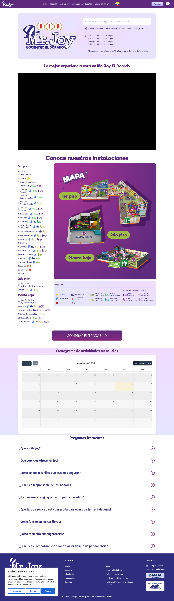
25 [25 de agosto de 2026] (58, 410)
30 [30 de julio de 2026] (95, 375)
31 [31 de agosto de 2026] (39, 419)
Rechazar (33, 591)
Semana (142, 364)
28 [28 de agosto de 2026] (113, 410)
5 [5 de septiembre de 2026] (132, 419)
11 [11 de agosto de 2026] (58, 393)
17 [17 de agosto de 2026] (39, 402)
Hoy (35, 364)
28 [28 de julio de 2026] (58, 375)
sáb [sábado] (124, 370)
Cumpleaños (77, 4)
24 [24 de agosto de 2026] (39, 410)
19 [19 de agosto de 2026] (76, 402)
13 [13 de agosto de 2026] (95, 393)
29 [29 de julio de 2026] (76, 375)
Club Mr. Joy (64, 4)
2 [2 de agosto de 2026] (151, 375)
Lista (149, 364)
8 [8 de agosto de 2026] (132, 384)
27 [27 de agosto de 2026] (95, 410)
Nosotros (109, 566)
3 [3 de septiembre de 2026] (95, 419)
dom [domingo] (143, 370)
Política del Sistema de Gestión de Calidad (119, 583)
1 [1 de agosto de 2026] (132, 375)
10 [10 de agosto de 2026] (39, 393)
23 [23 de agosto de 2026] (151, 402)
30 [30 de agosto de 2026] (151, 410)
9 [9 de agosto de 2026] (151, 384)
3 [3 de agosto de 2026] (39, 384)
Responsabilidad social (115, 570)
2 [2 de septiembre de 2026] (76, 419)
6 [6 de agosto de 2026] (95, 384)
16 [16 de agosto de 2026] (151, 393)
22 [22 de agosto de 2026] (132, 402)
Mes (136, 364)
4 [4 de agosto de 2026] (58, 384)
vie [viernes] (106, 370)
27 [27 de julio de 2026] (39, 375)
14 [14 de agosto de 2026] (113, 393)
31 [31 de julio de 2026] (113, 375)
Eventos (88, 4)
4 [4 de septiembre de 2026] (113, 419)
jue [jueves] (87, 370)
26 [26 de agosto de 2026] (76, 410)
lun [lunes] (31, 370)
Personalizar (16, 591)
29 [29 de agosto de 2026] (132, 410)
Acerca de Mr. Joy (104, 4)
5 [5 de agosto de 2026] (76, 384)
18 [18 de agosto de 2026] (58, 402)
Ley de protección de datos (117, 578)
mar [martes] (49, 370)
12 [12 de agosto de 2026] (76, 393)
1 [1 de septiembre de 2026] (58, 419)
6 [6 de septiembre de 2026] (151, 419)
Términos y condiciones (155, 569)
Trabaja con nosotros (114, 574)
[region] (31, 582)
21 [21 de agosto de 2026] (113, 402)
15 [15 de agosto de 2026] (132, 393)
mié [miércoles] (68, 370)
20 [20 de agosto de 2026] (95, 402)
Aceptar (48, 591)
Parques (53, 4)
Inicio (45, 4)
